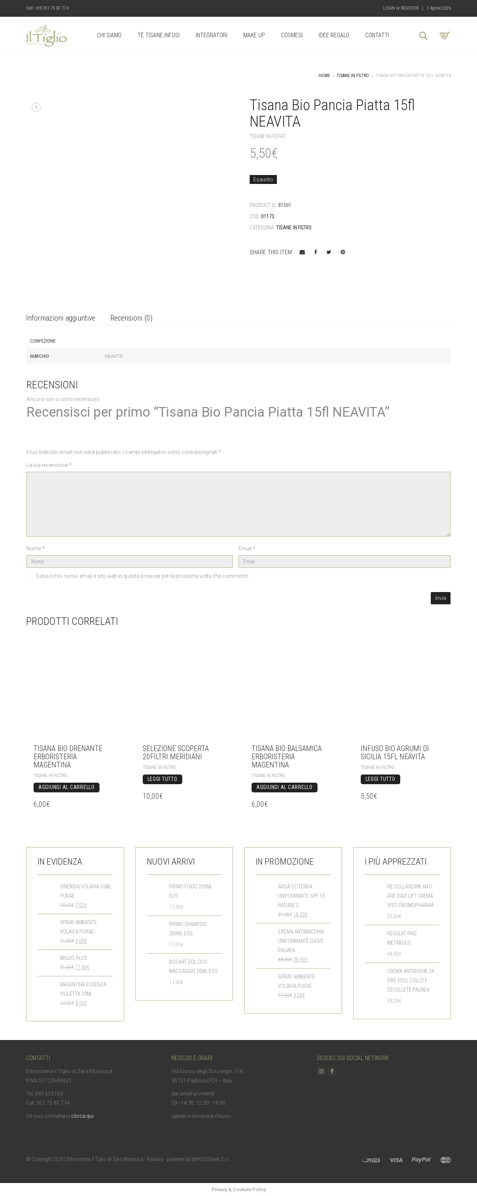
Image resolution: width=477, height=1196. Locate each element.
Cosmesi (292, 35)
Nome (35, 548)
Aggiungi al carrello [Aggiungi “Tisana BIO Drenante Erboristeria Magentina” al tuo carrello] (66, 787)
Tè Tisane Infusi (159, 35)
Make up (254, 35)
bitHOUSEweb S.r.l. (211, 1159)
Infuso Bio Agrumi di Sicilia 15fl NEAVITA (395, 752)
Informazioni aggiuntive (60, 318)
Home (324, 75)
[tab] (60, 318)
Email (246, 548)
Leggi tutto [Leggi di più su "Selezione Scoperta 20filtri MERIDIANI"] (162, 779)
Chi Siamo (109, 35)
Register (409, 8)
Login (389, 8)
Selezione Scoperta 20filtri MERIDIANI (176, 752)
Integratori (211, 35)
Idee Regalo (334, 35)
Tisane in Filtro (353, 75)
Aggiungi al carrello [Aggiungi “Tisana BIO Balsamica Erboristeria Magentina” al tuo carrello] (284, 787)
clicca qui (82, 1116)
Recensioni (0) (131, 318)
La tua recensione (49, 465)
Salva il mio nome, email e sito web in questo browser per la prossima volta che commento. (143, 576)
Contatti (377, 35)
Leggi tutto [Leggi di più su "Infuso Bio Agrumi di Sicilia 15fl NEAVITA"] (380, 779)
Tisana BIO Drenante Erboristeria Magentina (68, 756)
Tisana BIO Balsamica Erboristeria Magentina (287, 756)
